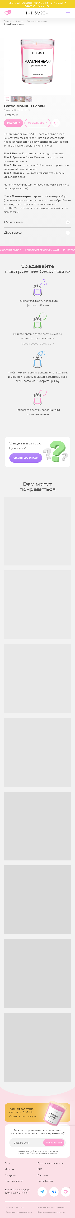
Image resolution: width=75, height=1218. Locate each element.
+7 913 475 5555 (16, 1193)
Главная (8, 21)
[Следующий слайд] (66, 61)
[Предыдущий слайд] (9, 61)
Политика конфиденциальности (51, 1212)
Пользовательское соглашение (51, 1207)
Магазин (9, 1169)
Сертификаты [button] (45, 1181)
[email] (37, 1142)
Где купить (10, 1175)
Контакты (43, 1175)
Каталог (19, 21)
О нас (8, 1163)
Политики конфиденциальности (43, 1153)
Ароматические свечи (37, 21)
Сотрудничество (14, 1181)
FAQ (40, 1169)
